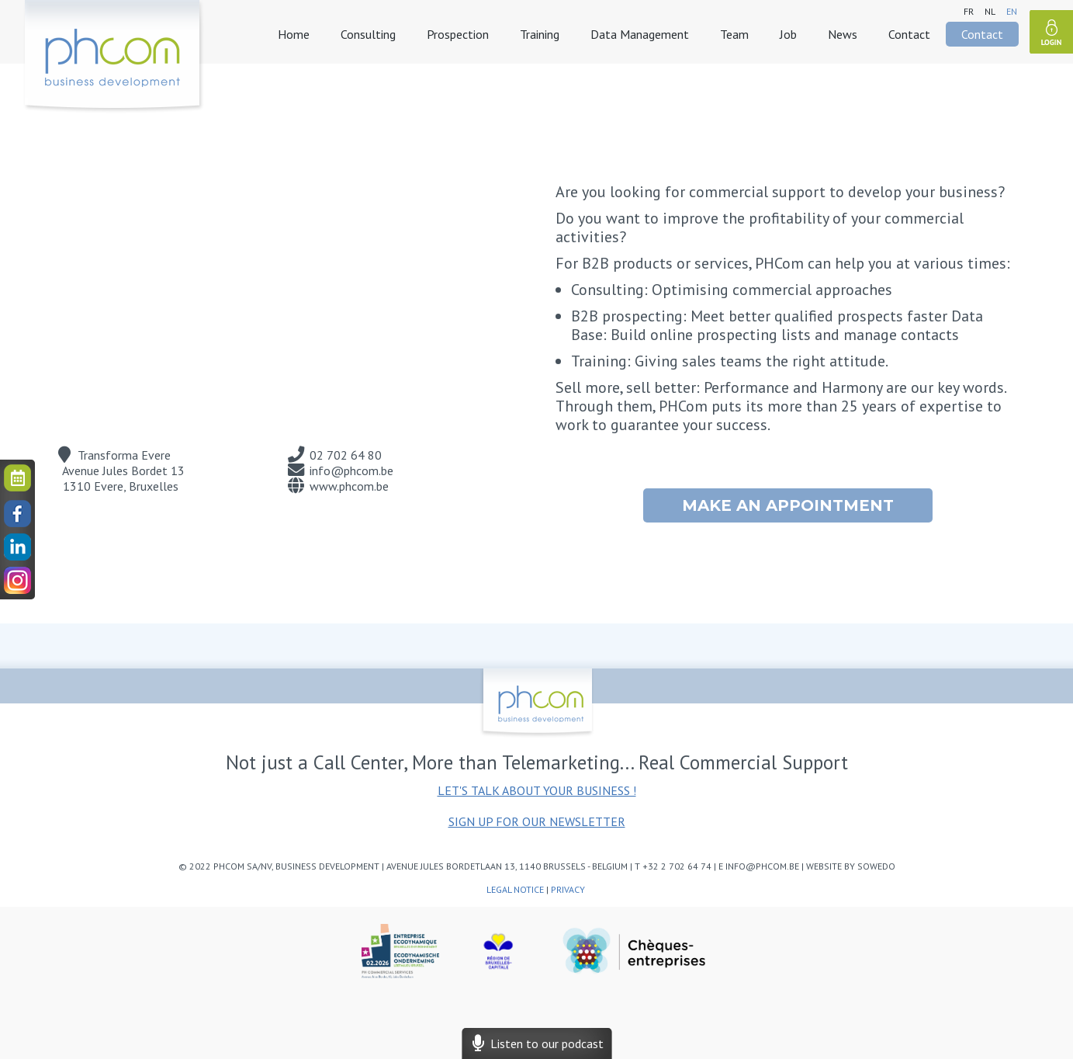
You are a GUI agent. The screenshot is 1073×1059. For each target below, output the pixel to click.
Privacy (569, 889)
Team (734, 34)
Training (539, 34)
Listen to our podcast (536, 1043)
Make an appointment (788, 505)
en (1011, 11)
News (842, 34)
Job (788, 34)
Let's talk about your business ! (537, 790)
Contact (909, 34)
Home (294, 34)
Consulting (368, 34)
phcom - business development (113, 56)
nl (990, 11)
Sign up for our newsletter (536, 821)
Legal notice (515, 889)
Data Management (639, 34)
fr (969, 11)
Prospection (458, 34)
